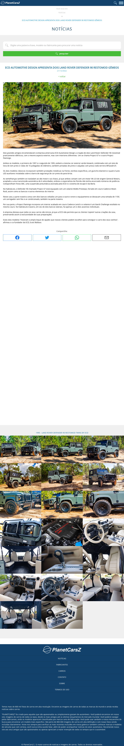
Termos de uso (62, 689)
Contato (62, 677)
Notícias (61, 12)
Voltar (63, 76)
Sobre (62, 683)
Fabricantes (62, 664)
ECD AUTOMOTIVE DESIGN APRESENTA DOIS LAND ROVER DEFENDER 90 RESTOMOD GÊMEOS (62, 20)
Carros (62, 671)
